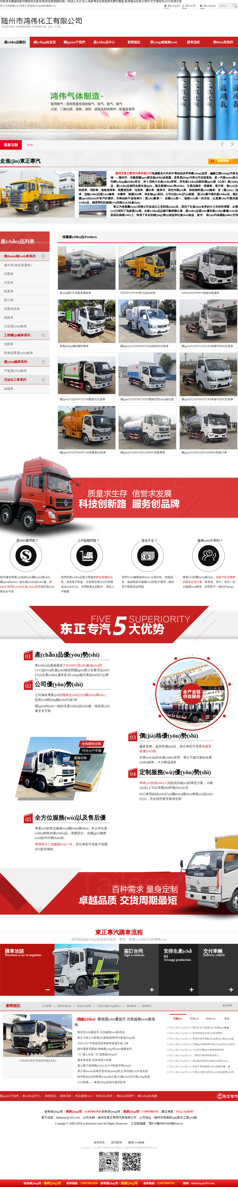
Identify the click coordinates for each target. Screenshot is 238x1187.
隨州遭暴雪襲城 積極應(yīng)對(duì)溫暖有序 (104, 1048)
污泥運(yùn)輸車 (15, 326)
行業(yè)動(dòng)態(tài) (109, 1006)
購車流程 (193, 42)
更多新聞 (227, 1005)
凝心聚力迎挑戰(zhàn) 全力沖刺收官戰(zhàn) (104, 1065)
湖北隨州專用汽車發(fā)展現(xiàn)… (211, 1061)
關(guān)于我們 (74, 42)
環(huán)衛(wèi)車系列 (20, 256)
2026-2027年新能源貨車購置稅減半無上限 (102, 1043)
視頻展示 (146, 1006)
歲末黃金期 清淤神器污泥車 (94, 1060)
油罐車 (8, 388)
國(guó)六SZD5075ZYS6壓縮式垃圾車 (82, 399)
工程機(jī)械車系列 (17, 335)
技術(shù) (211, 1018)
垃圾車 (8, 282)
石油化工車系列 (15, 379)
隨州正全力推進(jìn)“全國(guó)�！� (211, 1027)
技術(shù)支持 (104, 1095)
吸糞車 (8, 291)
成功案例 (131, 1006)
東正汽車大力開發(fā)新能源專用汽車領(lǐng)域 (106, 1037)
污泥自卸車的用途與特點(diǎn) (37, 1060)
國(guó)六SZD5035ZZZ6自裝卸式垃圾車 (144, 346)
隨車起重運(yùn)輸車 (18, 353)
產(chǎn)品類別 (15, 42)
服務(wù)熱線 (136, 1142)
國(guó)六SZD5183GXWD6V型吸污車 (204, 452)
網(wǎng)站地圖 (207, 5)
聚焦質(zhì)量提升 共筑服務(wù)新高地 (101, 1032)
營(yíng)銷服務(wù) (163, 42)
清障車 (8, 344)
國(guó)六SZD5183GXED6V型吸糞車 (142, 452)
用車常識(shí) (64, 1006)
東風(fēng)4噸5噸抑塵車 (74, 346)
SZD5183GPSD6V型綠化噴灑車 (200, 292)
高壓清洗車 (12, 308)
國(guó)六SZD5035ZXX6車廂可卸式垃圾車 (207, 399)
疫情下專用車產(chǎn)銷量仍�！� (211, 1066)
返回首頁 (99, 1142)
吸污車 (8, 300)
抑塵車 (8, 274)
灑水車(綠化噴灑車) (18, 265)
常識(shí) (194, 1018)
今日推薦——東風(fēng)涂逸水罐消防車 (101, 1082)
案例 (227, 1018)
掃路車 (8, 317)
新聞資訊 (134, 42)
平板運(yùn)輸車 (15, 370)
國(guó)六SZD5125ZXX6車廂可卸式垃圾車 (207, 346)
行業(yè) (178, 1018)
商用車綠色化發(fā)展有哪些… (209, 1033)
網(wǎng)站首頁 (172, 5)
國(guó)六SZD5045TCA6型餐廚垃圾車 (83, 452)
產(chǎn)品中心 (104, 42)
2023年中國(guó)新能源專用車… (209, 1049)
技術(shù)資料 (84, 1006)
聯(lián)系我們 (189, 5)
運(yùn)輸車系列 (15, 362)
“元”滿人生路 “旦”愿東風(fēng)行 (97, 1054)
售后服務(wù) (83, 1095)
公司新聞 (47, 1006)
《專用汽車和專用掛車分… (207, 1055)
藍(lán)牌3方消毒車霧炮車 (75, 292)
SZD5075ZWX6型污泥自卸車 (137, 292)
